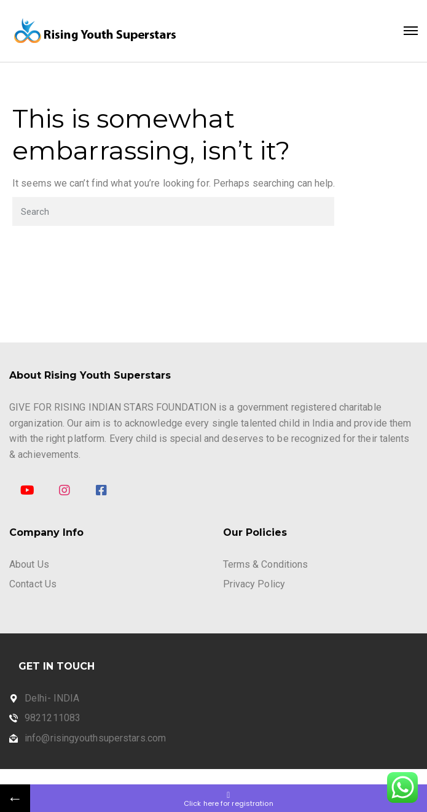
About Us (29, 564)
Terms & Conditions (265, 564)
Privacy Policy (254, 584)
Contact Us (33, 584)
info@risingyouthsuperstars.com (95, 738)
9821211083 (52, 718)
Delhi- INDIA (52, 698)
